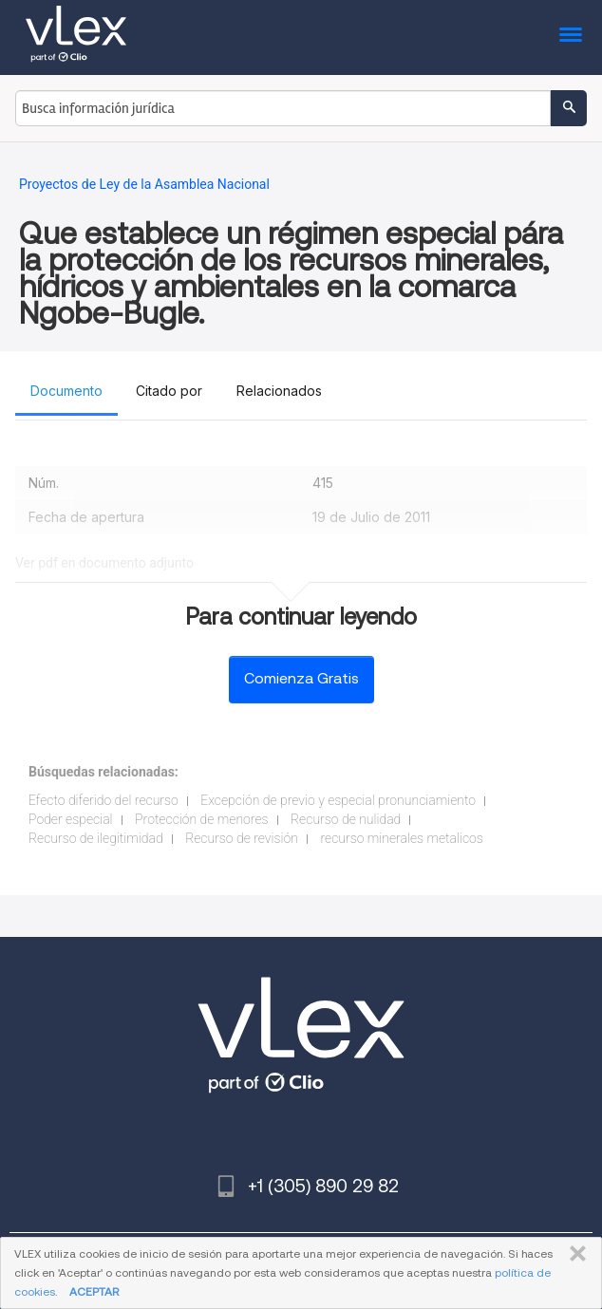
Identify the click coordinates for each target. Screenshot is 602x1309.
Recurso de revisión (241, 838)
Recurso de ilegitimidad (95, 838)
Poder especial (70, 819)
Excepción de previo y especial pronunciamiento (338, 800)
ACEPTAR (94, 1291)
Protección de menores (201, 819)
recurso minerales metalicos (401, 838)
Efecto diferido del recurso (103, 800)
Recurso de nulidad (346, 819)
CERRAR (574, 1253)
